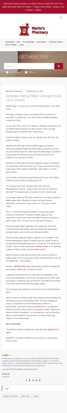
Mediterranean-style (22, 266)
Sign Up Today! (11, 45)
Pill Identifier (28, 42)
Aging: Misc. (25, 396)
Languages (9, 42)
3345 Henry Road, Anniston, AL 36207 (20, 3)
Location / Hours (55, 42)
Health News (13, 72)
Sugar (36, 396)
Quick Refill (41, 42)
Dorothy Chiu (39, 307)
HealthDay (19, 369)
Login (21, 45)
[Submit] (58, 66)
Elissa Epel (46, 152)
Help (18, 42)
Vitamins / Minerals (10, 396)
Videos (30, 72)
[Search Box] (29, 66)
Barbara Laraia (42, 246)
